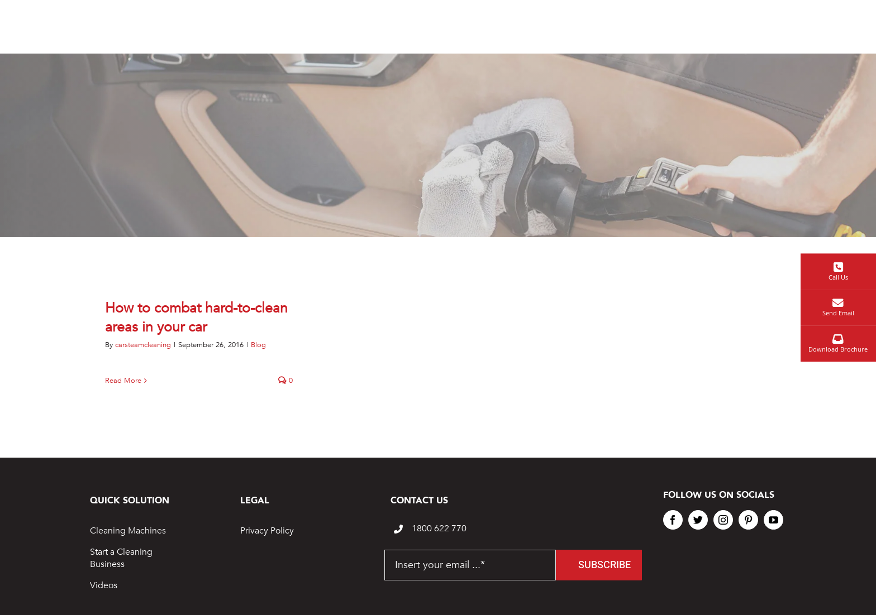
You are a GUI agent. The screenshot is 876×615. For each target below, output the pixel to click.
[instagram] (723, 520)
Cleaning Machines (128, 531)
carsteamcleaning (143, 345)
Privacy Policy (267, 531)
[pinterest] (748, 520)
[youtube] (773, 520)
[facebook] (673, 520)
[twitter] (698, 520)
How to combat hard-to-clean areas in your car (196, 318)
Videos (103, 585)
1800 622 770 (439, 528)
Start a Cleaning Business (121, 558)
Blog (258, 345)
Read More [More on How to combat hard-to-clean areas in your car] (123, 381)
